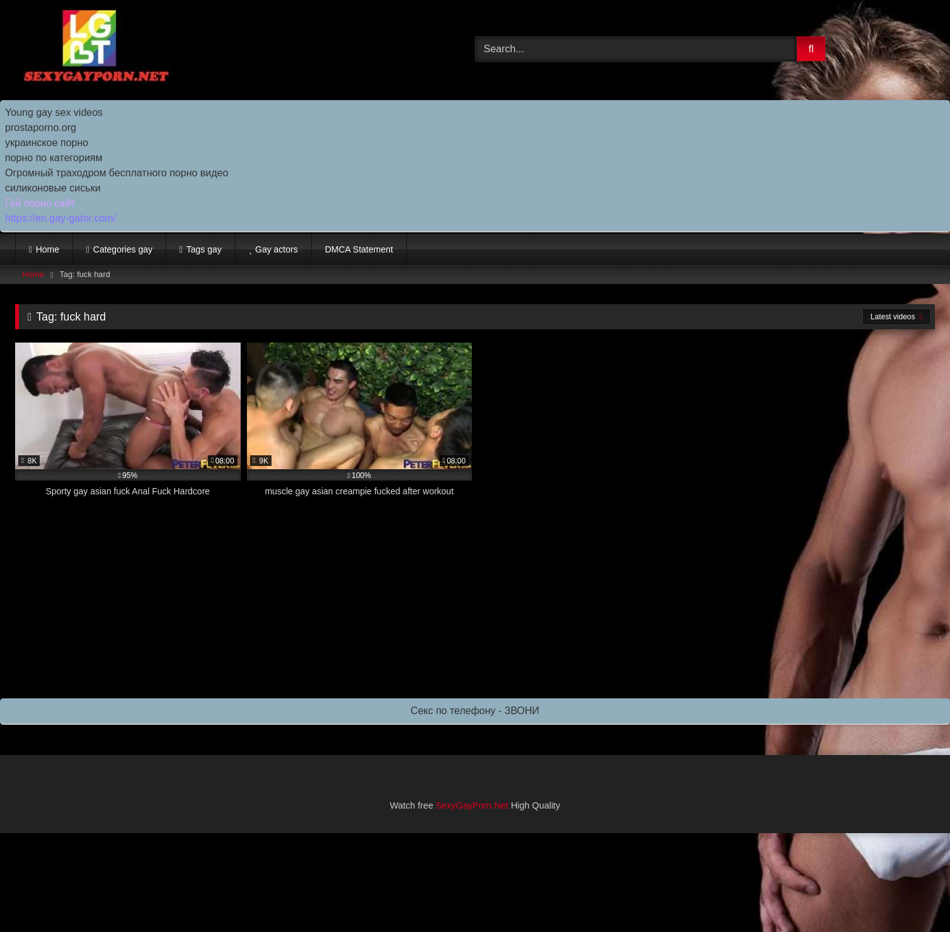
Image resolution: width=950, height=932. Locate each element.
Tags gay (204, 249)
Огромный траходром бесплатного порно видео (116, 173)
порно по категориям (53, 157)
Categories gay (122, 249)
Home (47, 249)
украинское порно (46, 142)
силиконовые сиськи (53, 188)
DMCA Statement (359, 249)
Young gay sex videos (54, 112)
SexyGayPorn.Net (472, 805)
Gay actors (276, 249)
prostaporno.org (40, 127)
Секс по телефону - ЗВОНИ (475, 710)
